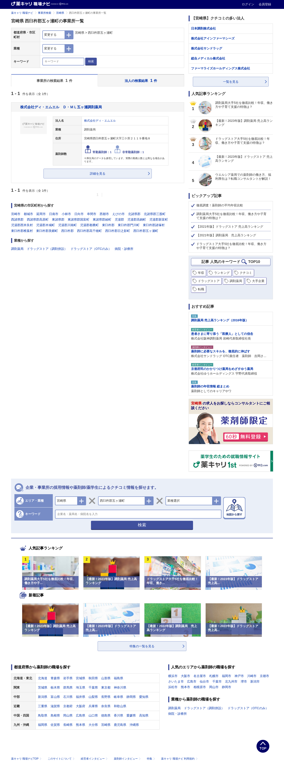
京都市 (264, 676)
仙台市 (204, 681)
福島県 (118, 678)
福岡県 (42, 725)
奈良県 (105, 706)
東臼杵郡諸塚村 (154, 225)
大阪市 (185, 676)
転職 (201, 289)
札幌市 (214, 676)
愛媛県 (131, 715)
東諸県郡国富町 (78, 219)
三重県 (42, 706)
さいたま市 (176, 681)
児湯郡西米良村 (22, 225)
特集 (151, 758)
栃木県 (55, 687)
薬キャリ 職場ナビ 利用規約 (179, 758)
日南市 (53, 214)
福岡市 (226, 676)
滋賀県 (55, 706)
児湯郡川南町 (67, 225)
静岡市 (226, 687)
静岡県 (131, 697)
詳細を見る (97, 173)
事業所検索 (44, 12)
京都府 (68, 706)
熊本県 (80, 725)
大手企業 (258, 281)
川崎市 (251, 676)
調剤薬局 (17, 249)
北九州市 (231, 681)
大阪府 (80, 706)
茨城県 (42, 687)
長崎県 (68, 725)
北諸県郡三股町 (155, 214)
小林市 (66, 214)
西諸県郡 (17, 219)
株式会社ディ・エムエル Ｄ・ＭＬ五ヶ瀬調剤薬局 (61, 107)
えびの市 (118, 214)
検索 (91, 61)
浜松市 (173, 687)
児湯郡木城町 (45, 225)
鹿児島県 (120, 725)
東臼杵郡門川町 (129, 225)
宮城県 (80, 678)
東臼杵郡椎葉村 (22, 231)
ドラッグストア (209, 281)
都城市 (28, 214)
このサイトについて (61, 758)
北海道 (42, 678)
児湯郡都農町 (89, 225)
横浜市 (173, 676)
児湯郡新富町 (158, 219)
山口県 (93, 715)
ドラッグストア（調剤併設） (47, 249)
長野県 (105, 697)
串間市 (91, 214)
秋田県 (93, 678)
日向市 (79, 214)
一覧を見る (231, 81)
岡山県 (68, 715)
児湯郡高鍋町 (136, 219)
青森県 (55, 678)
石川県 (68, 697)
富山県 (55, 697)
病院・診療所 (124, 249)
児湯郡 (119, 219)
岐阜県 (118, 697)
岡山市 (214, 687)
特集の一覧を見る (142, 646)
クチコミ (246, 272)
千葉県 (93, 687)
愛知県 (143, 697)
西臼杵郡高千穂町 (89, 231)
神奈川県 (120, 687)
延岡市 (41, 214)
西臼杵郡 (67, 231)
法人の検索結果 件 (141, 80)
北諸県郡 (134, 214)
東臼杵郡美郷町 (47, 231)
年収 (201, 272)
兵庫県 (93, 706)
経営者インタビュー (94, 758)
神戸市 (239, 676)
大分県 (93, 725)
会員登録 (265, 4)
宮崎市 (15, 214)
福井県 (80, 697)
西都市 (104, 214)
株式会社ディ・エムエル (100, 120)
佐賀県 (55, 725)
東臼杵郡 (108, 225)
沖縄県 (134, 725)
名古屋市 (199, 676)
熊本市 (185, 687)
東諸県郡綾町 (102, 219)
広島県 (80, 715)
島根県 (55, 715)
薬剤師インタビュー (128, 758)
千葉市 (217, 681)
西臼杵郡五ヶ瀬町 (145, 231)
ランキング (222, 272)
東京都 (105, 687)
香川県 (118, 715)
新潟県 (42, 697)
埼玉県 (80, 687)
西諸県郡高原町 (38, 219)
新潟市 (255, 681)
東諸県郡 (58, 219)
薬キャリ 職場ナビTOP (26, 758)
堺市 (244, 681)
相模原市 (199, 687)
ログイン (248, 4)
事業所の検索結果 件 (54, 80)
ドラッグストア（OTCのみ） (91, 249)
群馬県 (68, 687)
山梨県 (93, 697)
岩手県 (68, 678)
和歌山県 (120, 706)
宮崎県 (60, 12)
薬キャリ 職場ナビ (22, 12)
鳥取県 (42, 715)
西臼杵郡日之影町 (117, 231)
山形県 (105, 678)
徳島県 (105, 715)
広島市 (191, 681)
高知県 (143, 715)
